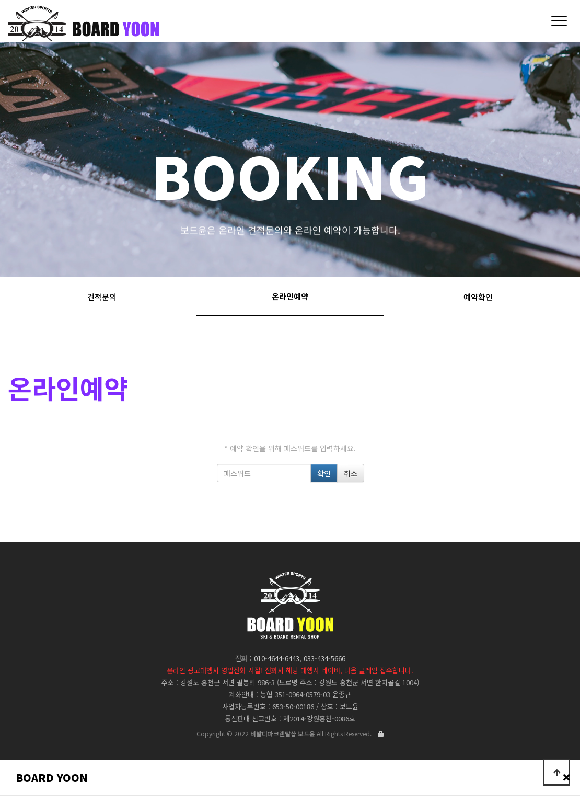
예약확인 (478, 296)
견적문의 (102, 296)
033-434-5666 (324, 658)
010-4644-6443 (276, 658)
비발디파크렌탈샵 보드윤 (188, 26)
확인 (324, 473)
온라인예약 (290, 296)
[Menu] (559, 21)
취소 (350, 473)
